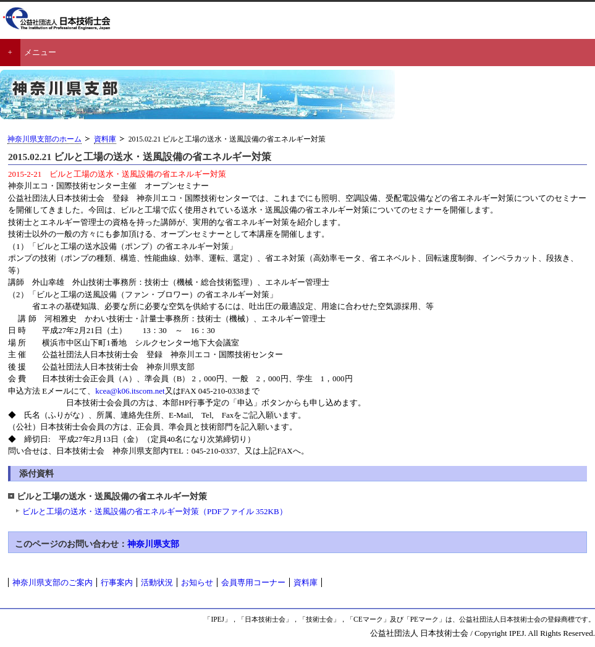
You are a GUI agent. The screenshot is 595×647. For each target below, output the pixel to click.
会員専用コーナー (253, 582)
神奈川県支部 (153, 544)
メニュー (40, 52)
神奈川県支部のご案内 (52, 582)
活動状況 (157, 582)
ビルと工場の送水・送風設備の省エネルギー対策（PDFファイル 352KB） (154, 511)
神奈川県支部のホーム (44, 139)
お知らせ (197, 582)
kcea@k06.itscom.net (129, 390)
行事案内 (117, 582)
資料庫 (105, 139)
